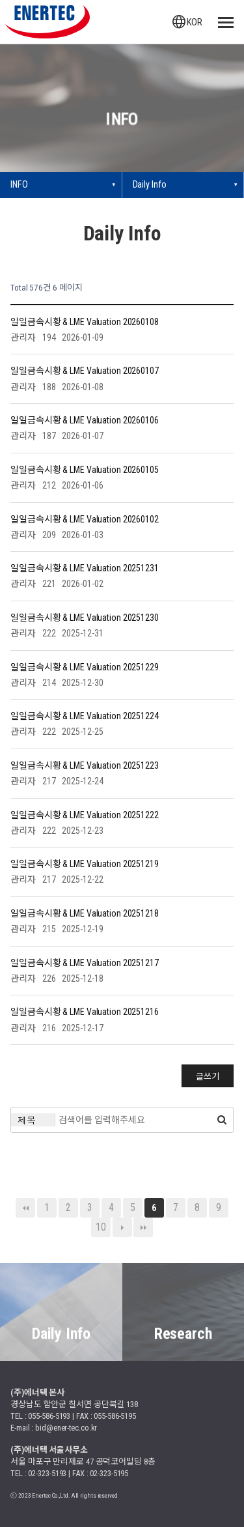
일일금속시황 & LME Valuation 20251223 (84, 765)
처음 (25, 1208)
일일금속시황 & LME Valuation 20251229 (84, 666)
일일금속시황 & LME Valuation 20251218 (84, 913)
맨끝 (143, 1227)
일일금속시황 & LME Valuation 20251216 (84, 1011)
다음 (122, 1227)
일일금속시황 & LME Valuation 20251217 (84, 962)
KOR (186, 22)
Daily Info (150, 184)
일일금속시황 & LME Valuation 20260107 (84, 370)
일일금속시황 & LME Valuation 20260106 (84, 420)
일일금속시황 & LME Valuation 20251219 (84, 864)
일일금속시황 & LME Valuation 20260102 (84, 518)
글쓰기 (207, 1076)
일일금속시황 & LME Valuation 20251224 (84, 716)
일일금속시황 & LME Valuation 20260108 (84, 321)
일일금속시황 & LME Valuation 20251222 (84, 814)
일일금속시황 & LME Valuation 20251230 (84, 617)
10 (101, 1227)
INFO (19, 184)
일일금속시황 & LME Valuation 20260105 (84, 469)
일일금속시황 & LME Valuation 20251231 (84, 568)
